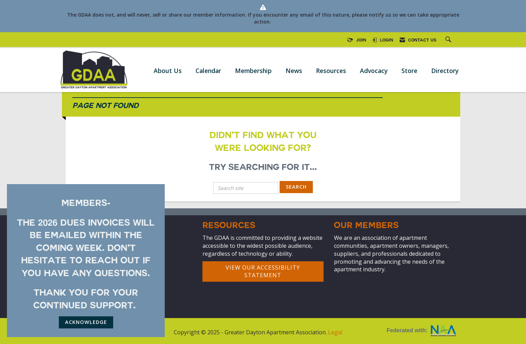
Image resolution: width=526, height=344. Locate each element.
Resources (331, 70)
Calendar (208, 70)
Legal (335, 332)
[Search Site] (449, 40)
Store (409, 70)
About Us (168, 70)
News (293, 70)
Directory (445, 70)
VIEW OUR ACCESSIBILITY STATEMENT (263, 271)
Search (296, 186)
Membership (253, 70)
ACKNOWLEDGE (86, 322)
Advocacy (374, 70)
